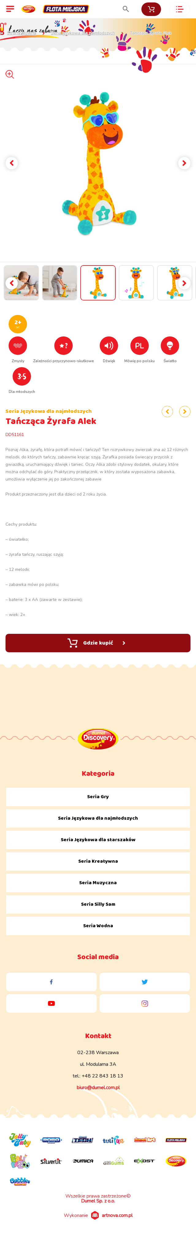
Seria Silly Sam (98, 904)
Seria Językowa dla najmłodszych (83, 33)
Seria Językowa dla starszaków (98, 840)
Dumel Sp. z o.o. (98, 1201)
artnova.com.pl (117, 1215)
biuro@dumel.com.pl (98, 1087)
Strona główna (21, 33)
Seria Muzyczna (98, 883)
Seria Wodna (98, 926)
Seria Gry (98, 797)
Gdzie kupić (96, 643)
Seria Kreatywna (98, 861)
